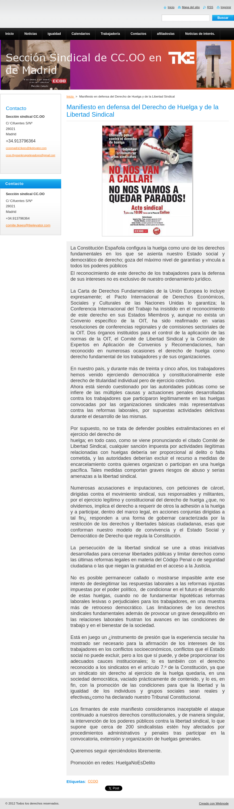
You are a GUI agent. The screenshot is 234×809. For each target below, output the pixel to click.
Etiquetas (75, 781)
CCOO (93, 781)
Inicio (70, 96)
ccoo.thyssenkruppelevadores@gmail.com (31, 155)
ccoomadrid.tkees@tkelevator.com (26, 148)
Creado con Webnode (214, 803)
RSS (210, 7)
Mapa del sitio (191, 7)
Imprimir (226, 7)
